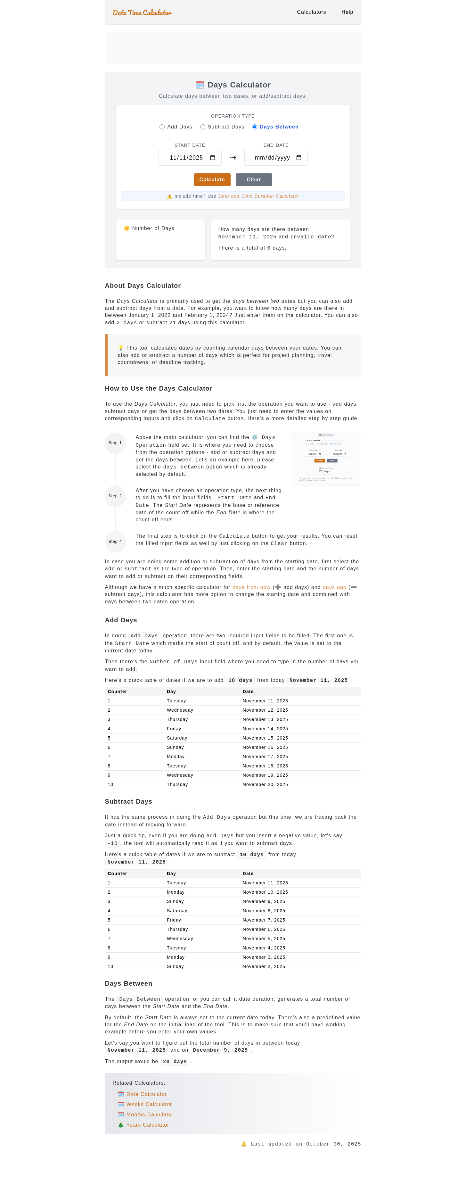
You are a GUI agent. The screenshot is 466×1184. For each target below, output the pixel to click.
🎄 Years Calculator (143, 1125)
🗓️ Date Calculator (142, 1094)
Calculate (212, 179)
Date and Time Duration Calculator (258, 196)
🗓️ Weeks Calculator (145, 1104)
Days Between (279, 126)
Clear (254, 179)
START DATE (190, 145)
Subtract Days (226, 126)
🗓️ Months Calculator (146, 1114)
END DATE (276, 145)
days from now (252, 587)
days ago (335, 587)
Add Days (179, 126)
